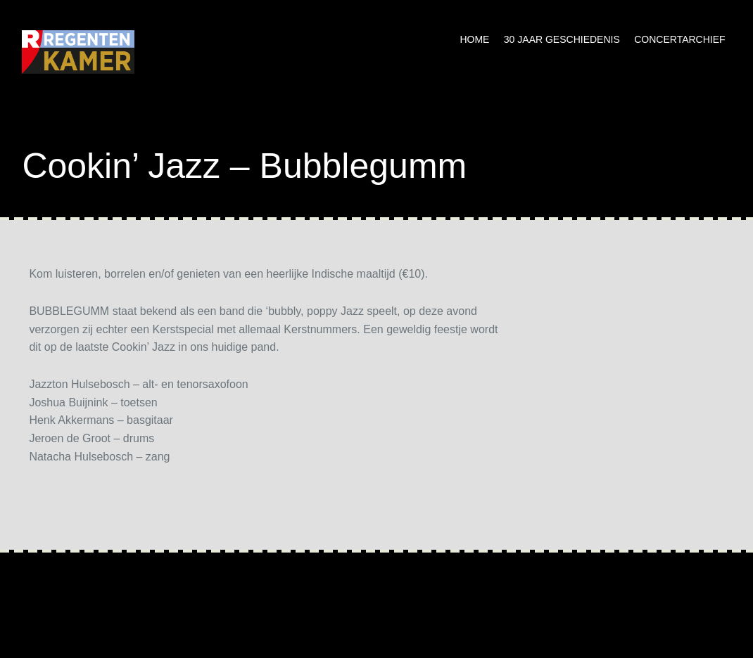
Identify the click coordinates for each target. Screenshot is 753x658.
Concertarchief (679, 39)
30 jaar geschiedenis (562, 39)
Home (474, 39)
